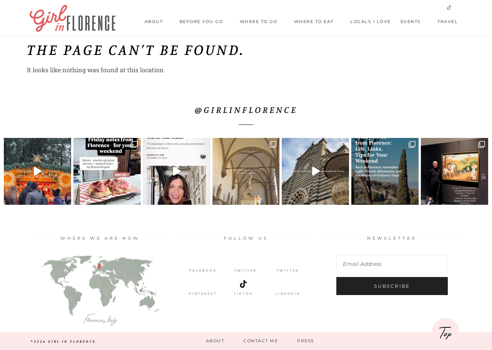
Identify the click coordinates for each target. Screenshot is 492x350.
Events (414, 22)
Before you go (205, 22)
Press (305, 340)
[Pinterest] (203, 284)
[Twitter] (245, 261)
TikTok (243, 293)
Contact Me (260, 340)
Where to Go (262, 22)
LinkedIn (287, 293)
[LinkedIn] (288, 284)
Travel (451, 22)
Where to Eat (317, 22)
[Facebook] (203, 261)
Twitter (245, 270)
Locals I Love (370, 21)
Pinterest (203, 293)
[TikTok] (243, 284)
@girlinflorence (246, 109)
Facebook (203, 270)
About (157, 22)
